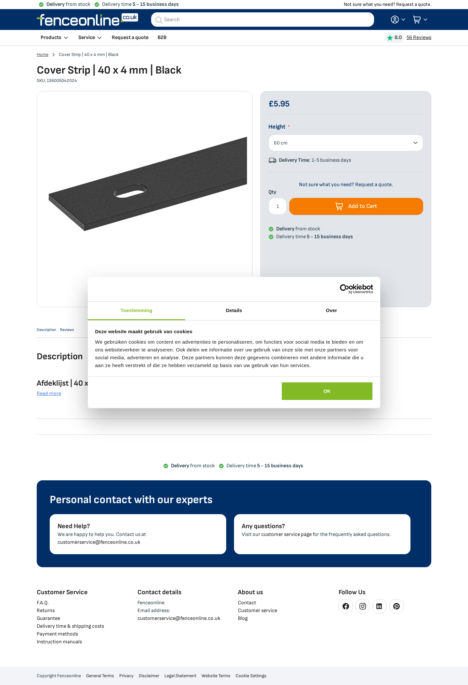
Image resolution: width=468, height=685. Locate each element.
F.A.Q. (43, 603)
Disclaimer (149, 675)
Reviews (80, 332)
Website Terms (216, 675)
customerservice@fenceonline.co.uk (99, 542)
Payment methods (57, 634)
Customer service (257, 611)
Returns (46, 611)
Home (42, 54)
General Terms (100, 675)
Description (50, 332)
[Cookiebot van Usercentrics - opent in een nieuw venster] (344, 289)
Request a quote (130, 37)
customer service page (286, 534)
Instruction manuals (59, 642)
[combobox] (262, 19)
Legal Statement (180, 675)
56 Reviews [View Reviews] (419, 37)
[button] (398, 19)
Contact (247, 603)
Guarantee (48, 618)
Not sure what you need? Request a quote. (387, 4)
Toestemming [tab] (136, 310)
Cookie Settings (251, 675)
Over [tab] (331, 310)
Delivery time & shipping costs (70, 626)
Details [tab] (234, 310)
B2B (162, 37)
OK (327, 391)
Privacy (126, 675)
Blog (243, 618)
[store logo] (87, 19)
